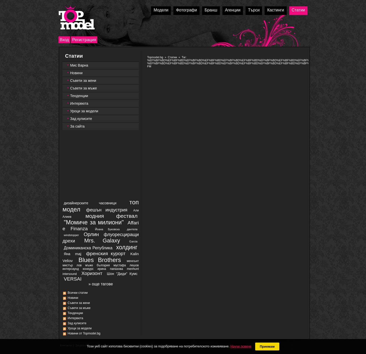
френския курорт (106, 253)
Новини (76, 73)
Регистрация (84, 40)
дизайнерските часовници (90, 203)
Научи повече (240, 346)
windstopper (71, 235)
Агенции (232, 10)
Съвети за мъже (83, 88)
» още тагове (100, 284)
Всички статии (78, 293)
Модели (161, 10)
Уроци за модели (84, 111)
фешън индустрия (106, 209)
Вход (64, 40)
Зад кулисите (81, 119)
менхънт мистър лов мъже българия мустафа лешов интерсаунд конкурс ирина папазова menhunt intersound (101, 267)
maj (78, 254)
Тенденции (79, 96)
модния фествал (111, 216)
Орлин (91, 234)
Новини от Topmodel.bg (84, 333)
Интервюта (79, 103)
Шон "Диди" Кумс (122, 274)
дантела (132, 229)
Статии (298, 10)
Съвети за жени (83, 81)
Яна (67, 254)
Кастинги (275, 10)
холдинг (127, 247)
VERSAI (73, 279)
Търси (254, 10)
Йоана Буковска (107, 229)
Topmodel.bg (155, 57)
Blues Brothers (100, 259)
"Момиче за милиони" (94, 222)
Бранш (211, 10)
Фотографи (186, 10)
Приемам (267, 346)
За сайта (77, 126)
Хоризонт (91, 273)
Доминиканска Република (88, 248)
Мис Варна (79, 65)
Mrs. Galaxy (102, 240)
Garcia (133, 241)
